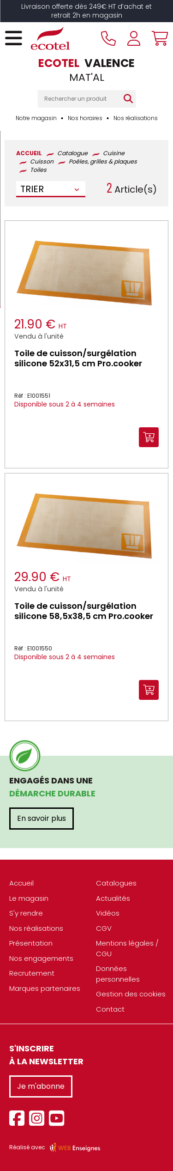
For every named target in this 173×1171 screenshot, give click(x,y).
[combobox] (50, 189)
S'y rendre (26, 913)
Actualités (113, 898)
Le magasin (28, 898)
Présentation (31, 943)
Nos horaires (85, 118)
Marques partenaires (44, 988)
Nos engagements (41, 958)
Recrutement (31, 973)
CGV (104, 928)
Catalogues (116, 883)
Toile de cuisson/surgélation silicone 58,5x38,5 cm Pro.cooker (83, 611)
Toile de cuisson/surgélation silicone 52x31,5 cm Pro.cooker (78, 358)
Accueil (21, 883)
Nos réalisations (135, 118)
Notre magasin (36, 118)
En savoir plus (41, 818)
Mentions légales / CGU (127, 948)
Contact (110, 1009)
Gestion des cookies (131, 994)
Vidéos (107, 913)
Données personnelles (118, 974)
